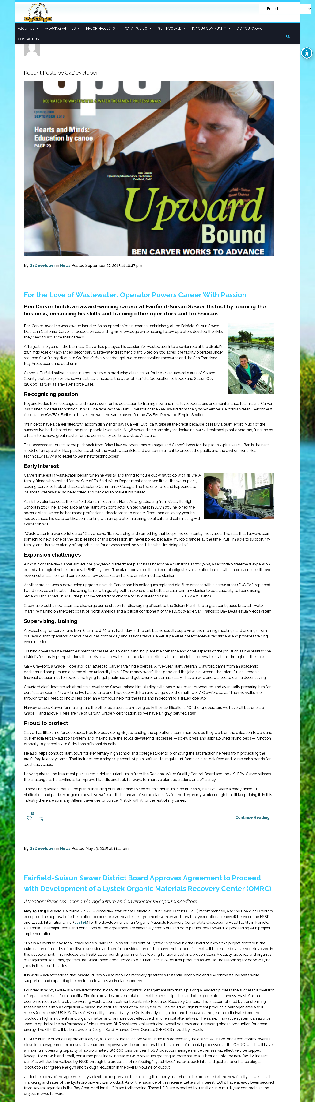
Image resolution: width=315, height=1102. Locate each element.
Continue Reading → (254, 817)
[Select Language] (285, 9)
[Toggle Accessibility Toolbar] (306, 53)
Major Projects (102, 28)
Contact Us (30, 39)
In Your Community (211, 28)
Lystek (80, 922)
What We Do (138, 28)
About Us (28, 28)
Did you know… (250, 28)
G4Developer (42, 265)
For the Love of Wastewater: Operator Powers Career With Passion (135, 295)
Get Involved (172, 28)
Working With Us (62, 28)
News (65, 265)
